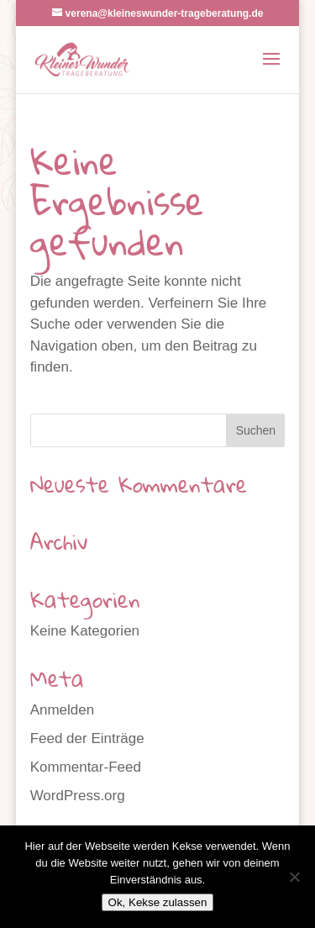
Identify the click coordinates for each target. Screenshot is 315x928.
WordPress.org (77, 796)
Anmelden (62, 710)
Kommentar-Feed (85, 767)
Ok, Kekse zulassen (157, 902)
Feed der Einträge (87, 738)
